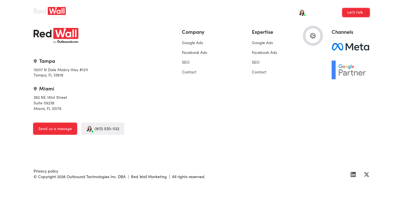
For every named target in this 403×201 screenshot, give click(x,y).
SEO (155, 10)
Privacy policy (46, 171)
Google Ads (95, 10)
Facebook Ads (129, 10)
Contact (176, 10)
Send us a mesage (55, 128)
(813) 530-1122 (102, 128)
